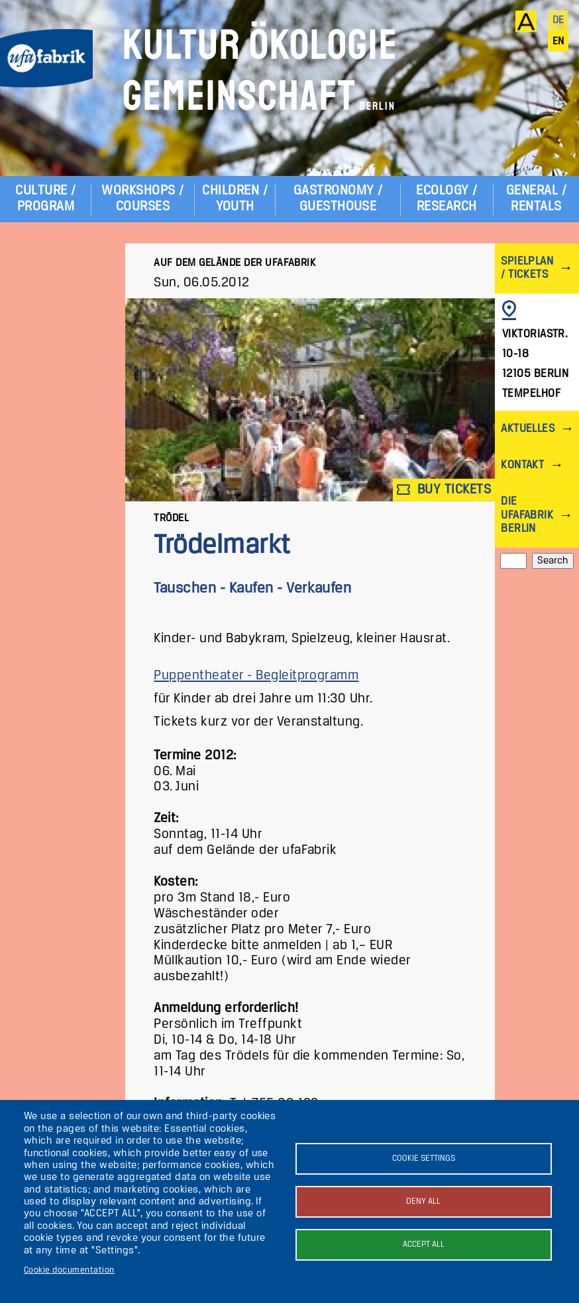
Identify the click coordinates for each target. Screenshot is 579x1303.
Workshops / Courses (142, 199)
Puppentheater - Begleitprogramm (256, 676)
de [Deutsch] (558, 20)
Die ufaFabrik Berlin (527, 515)
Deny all (423, 1201)
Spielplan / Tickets (527, 268)
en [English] (558, 41)
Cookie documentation (69, 1270)
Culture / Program (45, 199)
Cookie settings (423, 1158)
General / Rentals (536, 199)
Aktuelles (527, 429)
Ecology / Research (446, 199)
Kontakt (522, 465)
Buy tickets (444, 490)
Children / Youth (235, 199)
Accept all (424, 1244)
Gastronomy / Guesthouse (338, 199)
